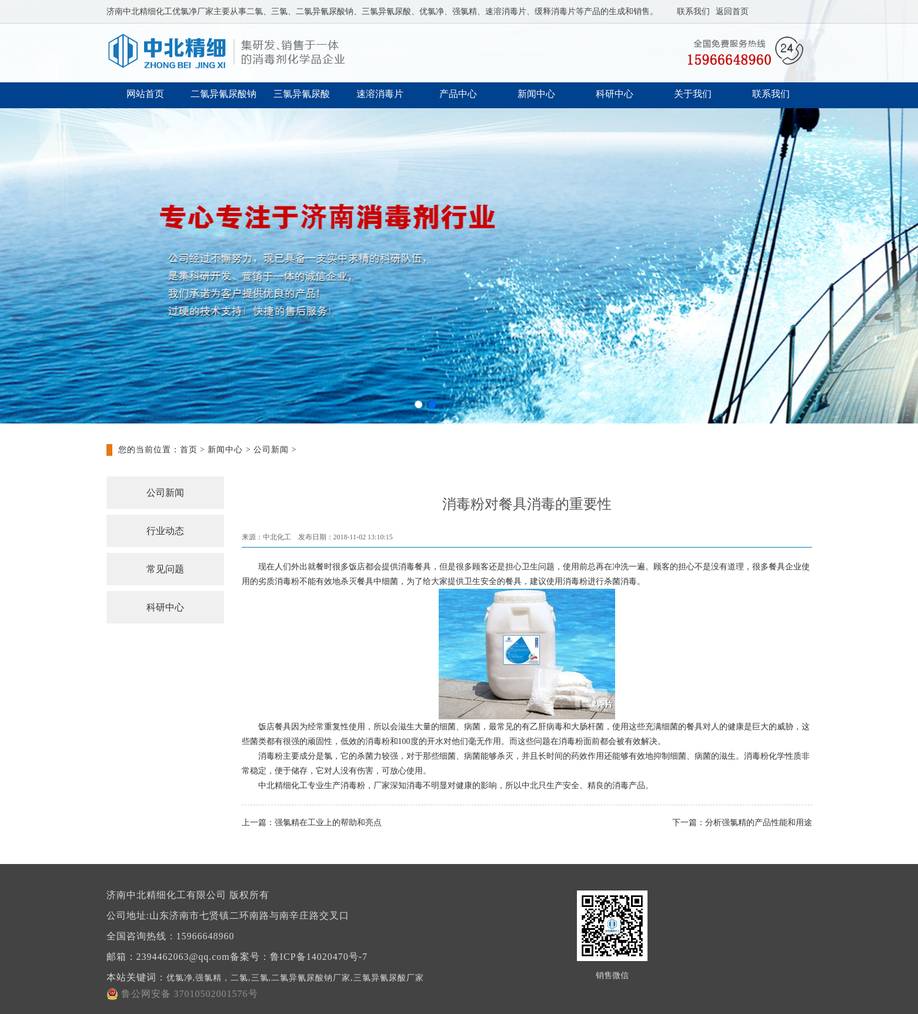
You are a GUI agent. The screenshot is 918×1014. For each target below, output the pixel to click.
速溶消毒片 (379, 94)
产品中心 (458, 94)
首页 (189, 449)
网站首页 (145, 94)
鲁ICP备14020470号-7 (319, 957)
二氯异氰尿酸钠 (223, 94)
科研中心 (614, 94)
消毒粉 (575, 581)
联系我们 (693, 11)
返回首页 (732, 11)
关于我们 (693, 94)
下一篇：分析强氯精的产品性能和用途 (742, 822)
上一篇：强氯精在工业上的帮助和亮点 (312, 822)
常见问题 (165, 569)
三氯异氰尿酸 (301, 94)
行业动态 (165, 531)
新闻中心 (536, 94)
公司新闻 (271, 449)
